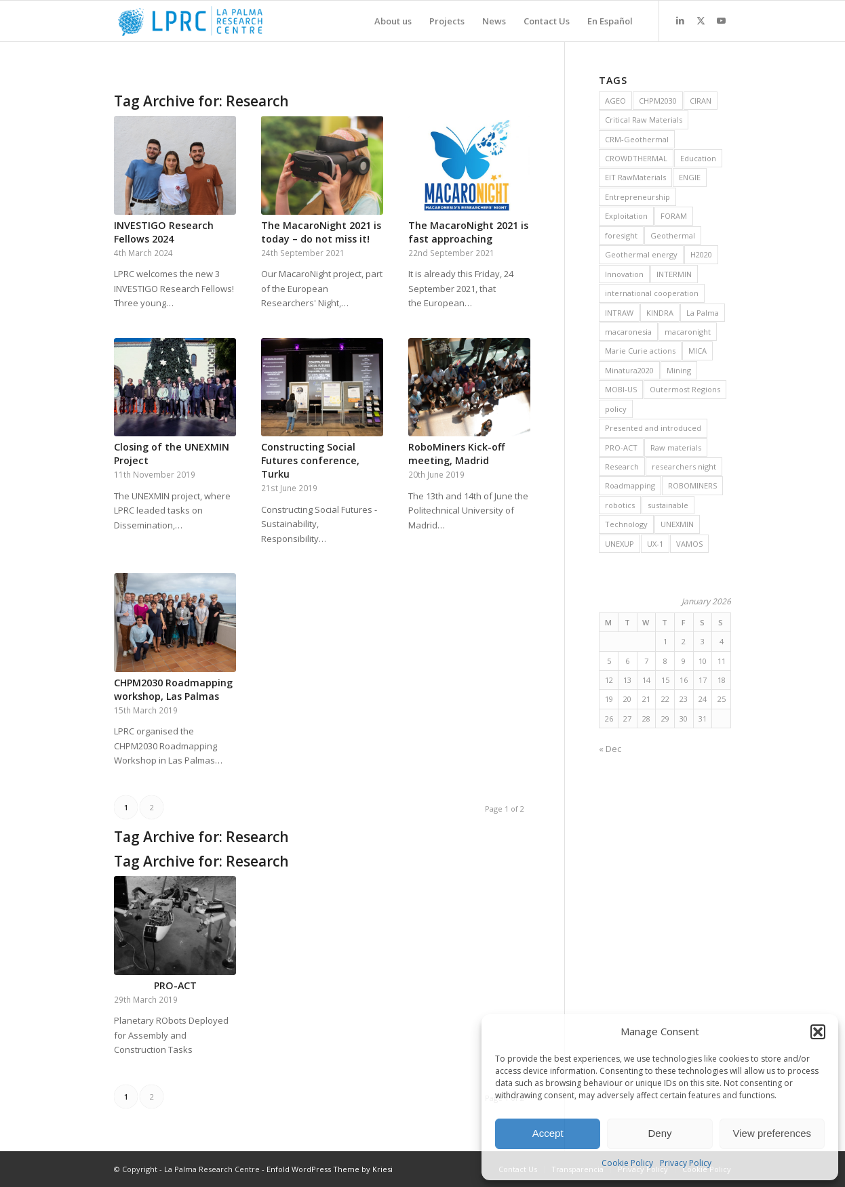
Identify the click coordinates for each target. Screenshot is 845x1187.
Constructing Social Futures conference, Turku (310, 460)
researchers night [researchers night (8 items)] (684, 466)
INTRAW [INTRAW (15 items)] (619, 313)
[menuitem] (393, 21)
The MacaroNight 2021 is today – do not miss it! (321, 232)
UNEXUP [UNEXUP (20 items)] (619, 544)
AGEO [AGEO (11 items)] (615, 101)
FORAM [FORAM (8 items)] (674, 216)
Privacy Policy (685, 1163)
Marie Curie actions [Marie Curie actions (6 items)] (640, 351)
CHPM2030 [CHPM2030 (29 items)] (658, 101)
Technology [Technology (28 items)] (626, 524)
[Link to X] (700, 20)
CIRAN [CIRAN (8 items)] (700, 101)
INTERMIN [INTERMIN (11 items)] (674, 274)
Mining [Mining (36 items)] (679, 370)
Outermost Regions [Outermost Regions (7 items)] (685, 389)
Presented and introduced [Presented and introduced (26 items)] (653, 428)
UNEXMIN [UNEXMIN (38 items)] (677, 524)
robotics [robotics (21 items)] (620, 505)
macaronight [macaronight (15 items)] (688, 332)
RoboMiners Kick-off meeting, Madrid (456, 453)
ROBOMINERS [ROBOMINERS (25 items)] (692, 485)
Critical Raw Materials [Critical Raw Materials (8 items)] (643, 119)
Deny (659, 1133)
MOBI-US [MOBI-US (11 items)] (621, 389)
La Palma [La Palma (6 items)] (702, 313)
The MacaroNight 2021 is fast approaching (468, 232)
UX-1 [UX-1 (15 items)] (655, 544)
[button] (818, 1032)
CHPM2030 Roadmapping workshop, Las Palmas (173, 689)
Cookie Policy (627, 1163)
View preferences (772, 1133)
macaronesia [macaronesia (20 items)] (628, 332)
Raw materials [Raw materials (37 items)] (675, 447)
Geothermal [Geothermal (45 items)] (672, 235)
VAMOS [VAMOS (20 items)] (689, 544)
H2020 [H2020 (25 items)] (701, 254)
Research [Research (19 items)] (622, 466)
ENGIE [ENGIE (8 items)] (690, 177)
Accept (548, 1133)
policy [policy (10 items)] (616, 409)
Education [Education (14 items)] (698, 158)
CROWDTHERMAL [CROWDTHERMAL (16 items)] (636, 158)
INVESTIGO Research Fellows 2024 (164, 232)
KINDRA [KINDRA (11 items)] (659, 313)
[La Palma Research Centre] (190, 21)
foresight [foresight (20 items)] (621, 235)
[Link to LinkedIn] (680, 20)
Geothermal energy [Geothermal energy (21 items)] (641, 254)
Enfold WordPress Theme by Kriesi (330, 1169)
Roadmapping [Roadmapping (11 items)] (630, 485)
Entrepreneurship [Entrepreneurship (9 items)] (637, 197)
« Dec (610, 749)
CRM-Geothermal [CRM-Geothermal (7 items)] (637, 139)
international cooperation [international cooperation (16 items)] (652, 293)
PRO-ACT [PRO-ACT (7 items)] (621, 447)
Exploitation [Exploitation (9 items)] (626, 216)
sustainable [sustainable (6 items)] (668, 505)
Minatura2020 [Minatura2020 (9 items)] (629, 370)
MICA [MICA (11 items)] (697, 351)
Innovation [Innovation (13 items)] (624, 274)
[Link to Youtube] (721, 20)
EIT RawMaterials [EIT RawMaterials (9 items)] (635, 177)
